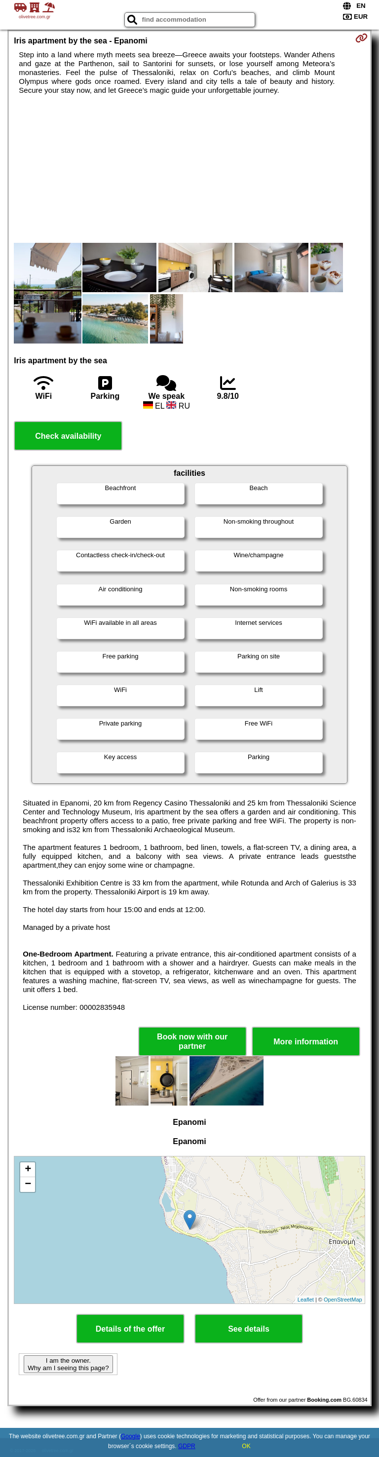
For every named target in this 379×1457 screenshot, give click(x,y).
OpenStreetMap (343, 1300)
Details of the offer (130, 1329)
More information (305, 1041)
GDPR (186, 1446)
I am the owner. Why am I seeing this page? (68, 1364)
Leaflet (306, 1300)
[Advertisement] (189, 169)
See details (248, 1329)
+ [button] (28, 1169)
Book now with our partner (192, 1041)
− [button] (28, 1184)
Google (130, 1436)
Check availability (68, 436)
